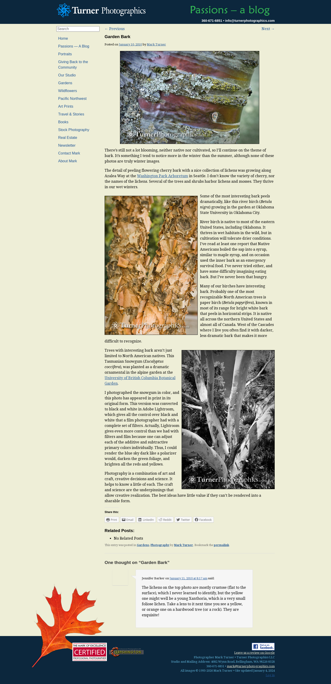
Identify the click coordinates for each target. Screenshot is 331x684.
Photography (160, 545)
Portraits (65, 54)
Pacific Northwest (72, 99)
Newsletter (67, 145)
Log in (270, 675)
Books (63, 122)
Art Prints (65, 106)
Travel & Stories (71, 114)
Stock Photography (73, 130)
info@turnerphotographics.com (250, 20)
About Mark (67, 161)
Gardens (143, 545)
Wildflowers (67, 91)
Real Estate (67, 138)
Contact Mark (69, 153)
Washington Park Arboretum (162, 176)
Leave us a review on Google (254, 652)
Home (63, 38)
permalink (221, 545)
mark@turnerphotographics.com (251, 666)
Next (268, 29)
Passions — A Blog (73, 46)
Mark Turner (156, 44)
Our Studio (67, 75)
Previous (115, 29)
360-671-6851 (212, 20)
